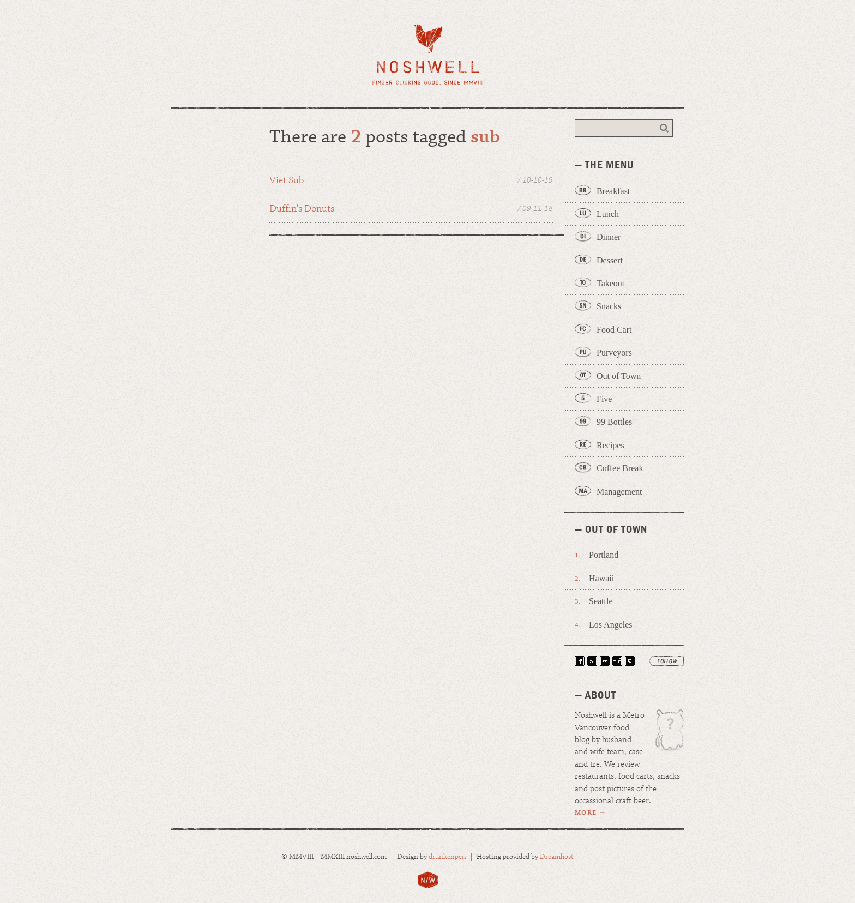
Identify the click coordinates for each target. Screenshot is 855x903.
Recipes (610, 445)
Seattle (601, 601)
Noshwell (427, 54)
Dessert (610, 260)
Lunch (608, 214)
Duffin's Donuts (411, 209)
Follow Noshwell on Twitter (630, 661)
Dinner (609, 237)
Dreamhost (557, 857)
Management (619, 491)
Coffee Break (620, 468)
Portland (603, 554)
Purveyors (614, 352)
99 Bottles (614, 421)
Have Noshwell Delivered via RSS (592, 661)
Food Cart (614, 329)
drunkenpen (447, 857)
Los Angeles (611, 624)
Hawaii (601, 578)
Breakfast (613, 191)
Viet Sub (411, 181)
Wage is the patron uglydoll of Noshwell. (664, 733)
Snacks (609, 306)
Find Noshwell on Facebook (580, 661)
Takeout (610, 283)
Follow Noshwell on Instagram (617, 661)
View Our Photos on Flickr (605, 661)
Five (604, 399)
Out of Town (619, 376)
